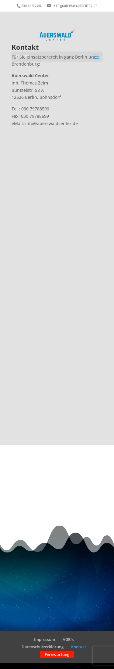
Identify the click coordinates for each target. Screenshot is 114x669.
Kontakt (78, 646)
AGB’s (68, 639)
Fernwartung (57, 654)
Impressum (44, 639)
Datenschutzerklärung (43, 646)
